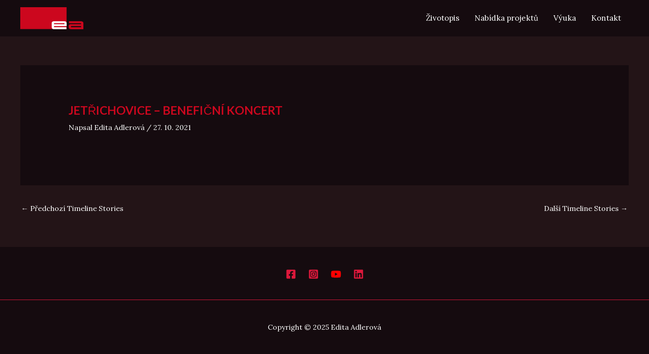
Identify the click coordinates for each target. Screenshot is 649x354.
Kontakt (606, 18)
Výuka (564, 18)
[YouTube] (336, 274)
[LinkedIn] (358, 274)
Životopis (442, 18)
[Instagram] (313, 274)
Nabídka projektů (506, 18)
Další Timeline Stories (586, 208)
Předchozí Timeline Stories (72, 208)
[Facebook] (291, 274)
